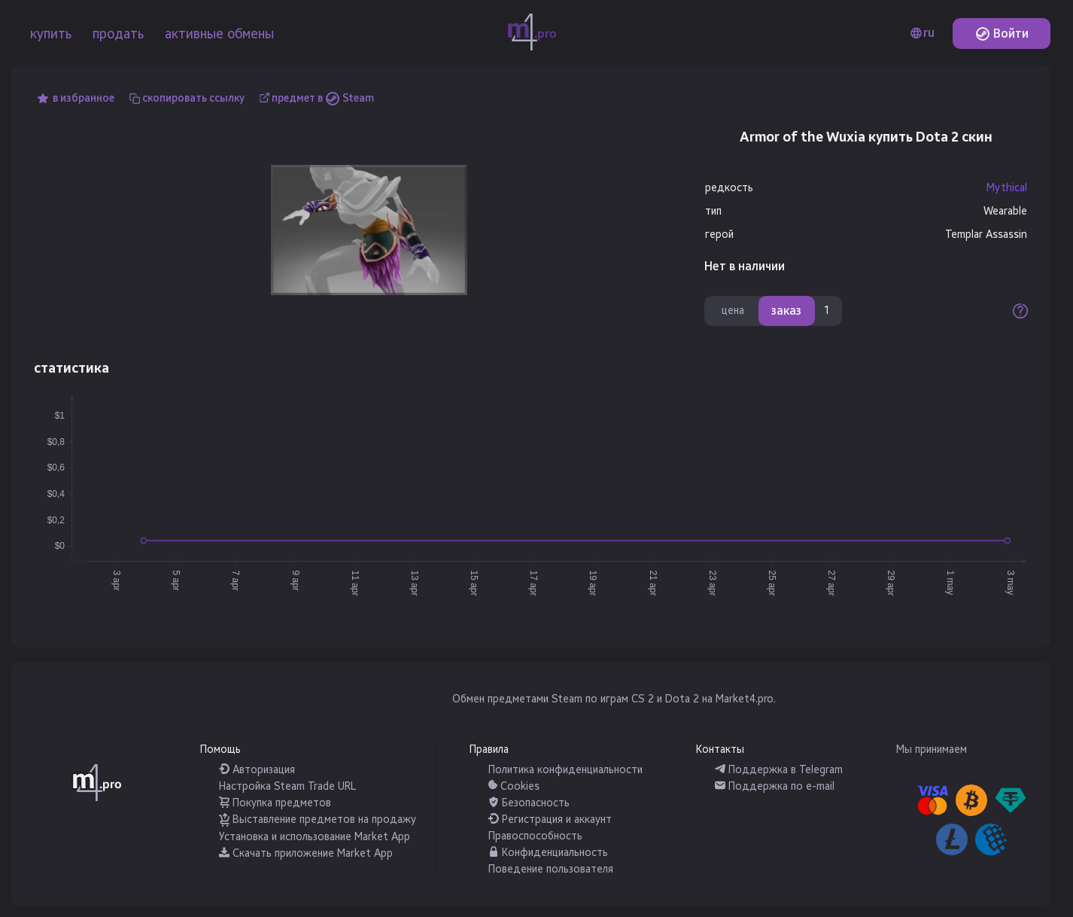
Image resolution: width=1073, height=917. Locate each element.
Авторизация (257, 769)
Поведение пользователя (550, 869)
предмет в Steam (323, 98)
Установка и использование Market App (314, 836)
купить (50, 34)
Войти (1002, 33)
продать (118, 34)
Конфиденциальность (548, 852)
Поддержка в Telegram (779, 769)
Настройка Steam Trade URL (287, 786)
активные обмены (219, 34)
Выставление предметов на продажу (317, 819)
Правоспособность (535, 836)
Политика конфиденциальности (565, 769)
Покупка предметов (275, 803)
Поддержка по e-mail (774, 786)
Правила (489, 749)
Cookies (514, 786)
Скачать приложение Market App (306, 853)
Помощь (220, 749)
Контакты (720, 749)
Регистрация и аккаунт (550, 819)
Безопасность (529, 803)
